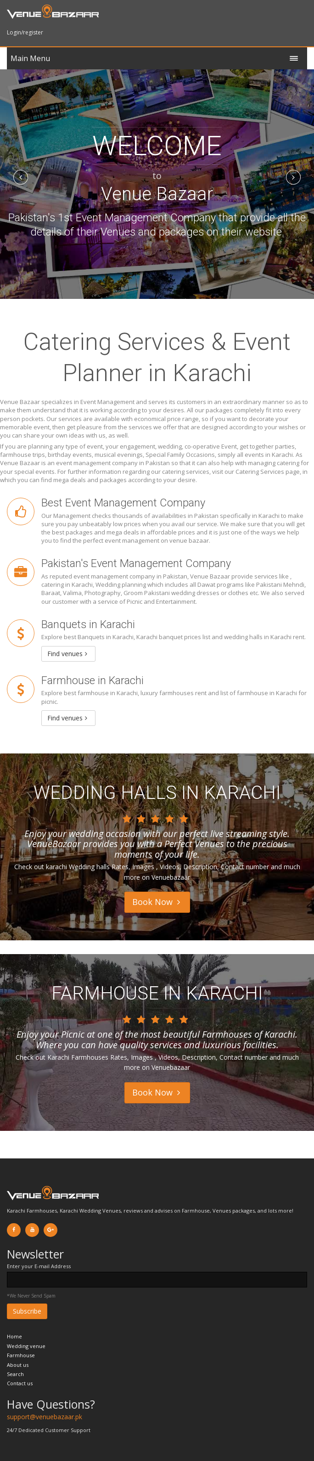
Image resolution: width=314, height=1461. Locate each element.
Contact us (20, 1383)
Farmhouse (21, 1355)
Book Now (156, 901)
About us (17, 1364)
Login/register (25, 32)
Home (14, 1336)
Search (15, 1374)
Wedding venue (26, 1346)
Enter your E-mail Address (39, 1266)
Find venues (67, 653)
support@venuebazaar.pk (44, 1416)
